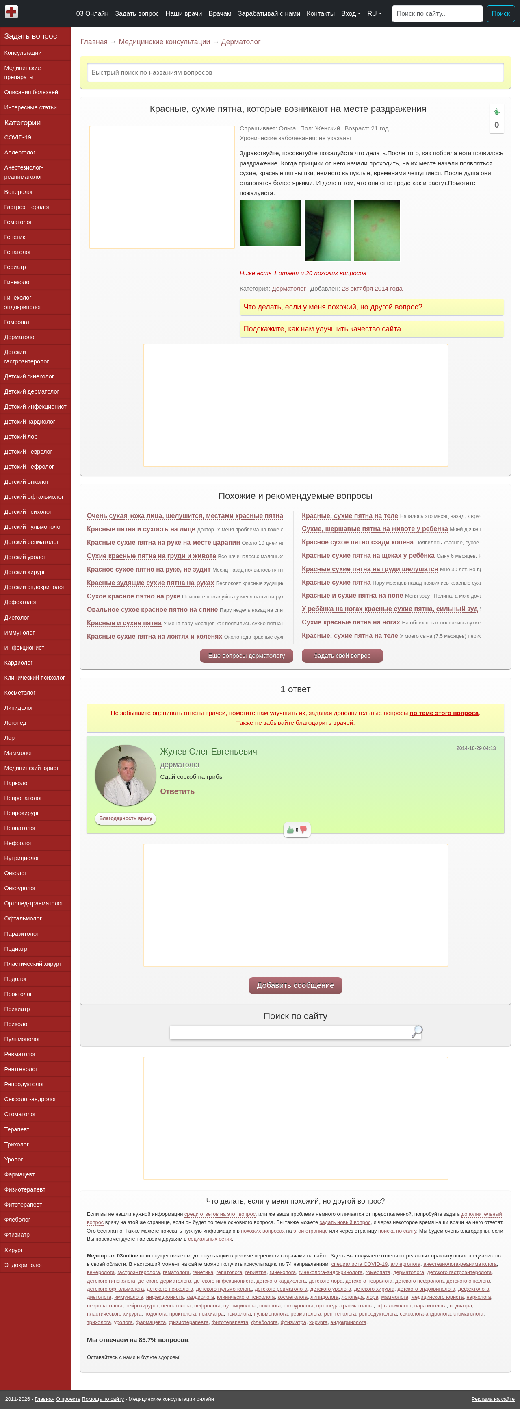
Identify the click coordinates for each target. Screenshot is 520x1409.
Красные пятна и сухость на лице (141, 529)
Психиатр (17, 1009)
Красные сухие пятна (336, 582)
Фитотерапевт (23, 1204)
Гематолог (18, 222)
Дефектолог (20, 602)
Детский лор (21, 436)
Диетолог (16, 617)
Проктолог (18, 994)
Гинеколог (18, 282)
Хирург (13, 1250)
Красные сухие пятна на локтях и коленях (154, 636)
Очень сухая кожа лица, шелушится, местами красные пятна (185, 515)
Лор (9, 738)
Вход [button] (348, 13)
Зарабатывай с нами (269, 13)
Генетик (14, 237)
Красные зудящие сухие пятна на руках (150, 582)
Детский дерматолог (31, 391)
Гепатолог (17, 252)
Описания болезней (31, 92)
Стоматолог (20, 1114)
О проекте (68, 1399)
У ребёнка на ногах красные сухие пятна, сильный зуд (390, 608)
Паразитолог (21, 934)
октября (361, 288)
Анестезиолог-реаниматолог (23, 172)
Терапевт (17, 1129)
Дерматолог (241, 42)
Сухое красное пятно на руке (133, 596)
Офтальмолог (23, 918)
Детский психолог (28, 512)
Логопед (15, 723)
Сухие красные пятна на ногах (351, 622)
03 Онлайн (92, 13)
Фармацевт (19, 1174)
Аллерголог (20, 152)
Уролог (13, 1159)
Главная (94, 42)
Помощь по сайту (103, 1399)
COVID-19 (17, 137)
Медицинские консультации (164, 42)
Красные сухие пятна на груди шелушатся (370, 568)
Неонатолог (20, 828)
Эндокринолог (23, 1265)
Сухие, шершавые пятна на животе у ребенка (375, 528)
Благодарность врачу (125, 818)
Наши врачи (184, 13)
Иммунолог (19, 632)
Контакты (321, 13)
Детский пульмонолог (33, 527)
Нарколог (17, 783)
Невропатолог (23, 798)
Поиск (501, 13)
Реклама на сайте (493, 1399)
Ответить (177, 791)
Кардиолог (18, 662)
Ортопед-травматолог (34, 903)
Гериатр (15, 267)
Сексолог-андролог (30, 1099)
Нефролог (18, 843)
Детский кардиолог (30, 421)
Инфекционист (24, 647)
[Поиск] (437, 13)
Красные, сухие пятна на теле (350, 515)
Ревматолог (20, 1054)
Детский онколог (26, 481)
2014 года (389, 288)
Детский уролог (25, 557)
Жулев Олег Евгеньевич (208, 752)
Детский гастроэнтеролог (26, 357)
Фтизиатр (17, 1234)
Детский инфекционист (35, 406)
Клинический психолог (34, 677)
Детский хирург (25, 572)
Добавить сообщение (295, 985)
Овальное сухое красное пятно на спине (152, 609)
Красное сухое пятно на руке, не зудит (149, 569)
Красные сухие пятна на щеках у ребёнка (368, 555)
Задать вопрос (137, 13)
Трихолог (16, 1144)
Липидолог (18, 707)
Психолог (17, 1024)
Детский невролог (28, 451)
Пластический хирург (33, 964)
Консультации (23, 53)
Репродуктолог (24, 1084)
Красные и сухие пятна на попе (352, 595)
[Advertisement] (162, 187)
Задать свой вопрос (342, 655)
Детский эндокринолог (34, 587)
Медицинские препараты (22, 72)
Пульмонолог (22, 1039)
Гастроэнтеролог (27, 207)
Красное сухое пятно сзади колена (358, 542)
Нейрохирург (21, 813)
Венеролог (18, 192)
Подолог (15, 979)
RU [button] (372, 13)
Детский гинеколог (29, 376)
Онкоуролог (20, 888)
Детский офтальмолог (34, 497)
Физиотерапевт (25, 1189)
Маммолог (18, 753)
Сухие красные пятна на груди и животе (151, 555)
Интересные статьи (30, 107)
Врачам (219, 13)
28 (345, 288)
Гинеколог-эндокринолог (22, 302)
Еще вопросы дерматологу (246, 655)
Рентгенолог (21, 1069)
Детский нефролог (29, 466)
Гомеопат (17, 322)
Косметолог (20, 692)
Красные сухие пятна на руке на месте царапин (163, 542)
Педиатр (16, 949)
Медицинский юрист (31, 768)
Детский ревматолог (31, 542)
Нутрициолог (21, 858)
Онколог (15, 873)
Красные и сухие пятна (124, 623)
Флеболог (17, 1219)
